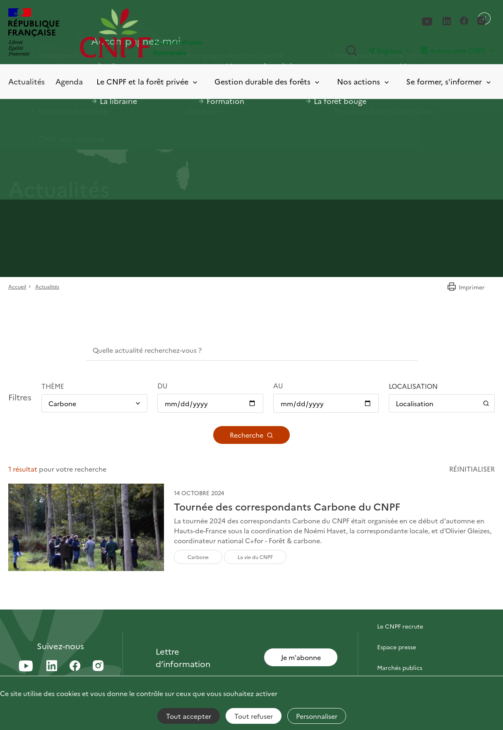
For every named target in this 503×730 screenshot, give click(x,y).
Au (278, 385)
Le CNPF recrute (400, 626)
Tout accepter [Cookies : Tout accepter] (188, 715)
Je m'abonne (301, 657)
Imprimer (466, 287)
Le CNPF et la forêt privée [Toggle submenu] (147, 82)
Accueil (17, 286)
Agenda (69, 81)
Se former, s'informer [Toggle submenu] (449, 82)
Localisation (413, 385)
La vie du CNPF (255, 556)
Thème (52, 385)
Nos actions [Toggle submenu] (363, 82)
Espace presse (396, 647)
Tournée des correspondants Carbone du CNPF (287, 507)
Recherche (251, 434)
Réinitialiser (472, 468)
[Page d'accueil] (165, 33)
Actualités (26, 81)
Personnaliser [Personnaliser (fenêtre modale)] (316, 715)
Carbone (198, 556)
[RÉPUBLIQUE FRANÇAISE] (33, 33)
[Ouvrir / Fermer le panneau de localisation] (442, 403)
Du (162, 385)
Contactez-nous (399, 605)
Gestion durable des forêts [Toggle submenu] (267, 82)
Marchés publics (399, 667)
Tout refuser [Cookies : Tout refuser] (253, 715)
